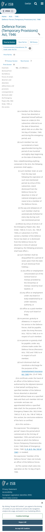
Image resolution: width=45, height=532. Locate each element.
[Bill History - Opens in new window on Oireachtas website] (34, 42)
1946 (16, 16)
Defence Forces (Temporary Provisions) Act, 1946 (21, 19)
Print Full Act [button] (8, 55)
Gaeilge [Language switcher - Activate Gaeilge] (28, 1)
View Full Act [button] (22, 42)
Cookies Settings (22, 517)
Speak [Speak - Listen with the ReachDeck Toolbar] (7, 11)
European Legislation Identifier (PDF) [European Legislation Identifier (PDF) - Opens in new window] (17, 495)
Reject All (22, 523)
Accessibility (7, 492)
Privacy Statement (9, 489)
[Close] (42, 504)
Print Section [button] (7, 65)
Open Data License (10, 498)
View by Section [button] (9, 42)
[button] (36, 4)
